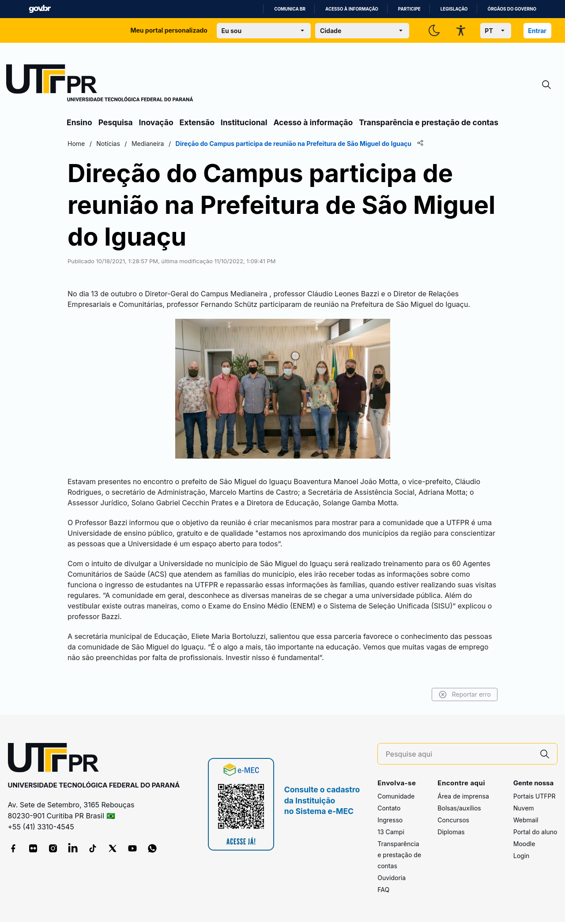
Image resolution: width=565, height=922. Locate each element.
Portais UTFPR (534, 796)
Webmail (526, 820)
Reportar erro (464, 694)
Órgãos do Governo (512, 9)
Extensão (197, 122)
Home (76, 143)
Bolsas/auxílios (459, 808)
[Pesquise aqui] (459, 754)
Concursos (453, 820)
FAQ (383, 889)
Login (521, 855)
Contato (388, 808)
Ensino (79, 122)
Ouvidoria (391, 877)
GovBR (40, 9)
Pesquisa (115, 122)
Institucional (244, 122)
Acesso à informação (351, 9)
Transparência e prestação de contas (428, 122)
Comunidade (395, 796)
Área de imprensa (463, 796)
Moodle (524, 843)
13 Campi (390, 832)
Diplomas (450, 832)
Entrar (537, 30)
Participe (409, 9)
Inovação (156, 122)
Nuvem (523, 808)
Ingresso (390, 820)
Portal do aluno (535, 832)
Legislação (454, 9)
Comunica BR (289, 9)
